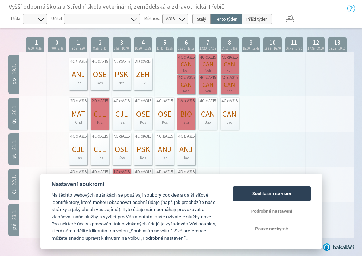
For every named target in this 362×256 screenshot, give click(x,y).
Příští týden (257, 19)
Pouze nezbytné (271, 228)
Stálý (201, 19)
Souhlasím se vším (271, 193)
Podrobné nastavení (271, 211)
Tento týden (226, 19)
